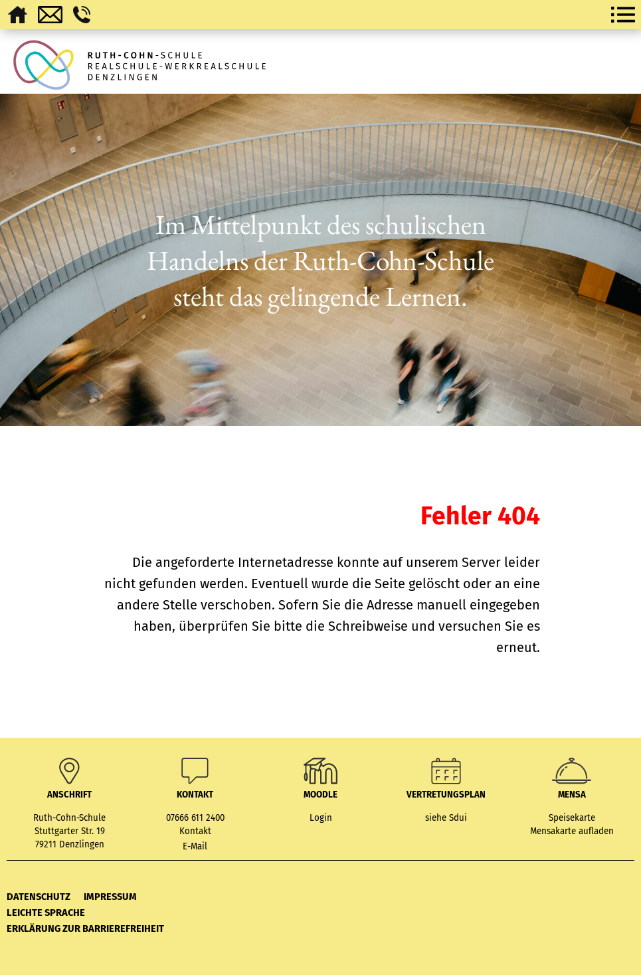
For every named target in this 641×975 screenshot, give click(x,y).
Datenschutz (38, 897)
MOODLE (320, 795)
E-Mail (195, 846)
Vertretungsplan (446, 795)
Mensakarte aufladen (572, 831)
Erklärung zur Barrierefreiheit (85, 928)
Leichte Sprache (46, 913)
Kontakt (195, 831)
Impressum (110, 897)
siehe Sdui (446, 818)
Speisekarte (572, 818)
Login (321, 818)
